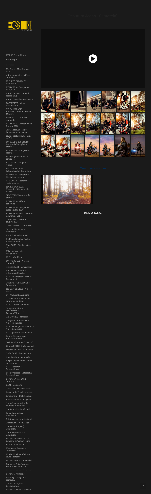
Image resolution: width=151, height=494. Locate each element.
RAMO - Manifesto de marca (19, 99)
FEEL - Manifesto (14, 257)
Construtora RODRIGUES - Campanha (18, 283)
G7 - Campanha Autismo (17, 294)
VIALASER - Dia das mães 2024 (18, 246)
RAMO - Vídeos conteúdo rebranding (18, 94)
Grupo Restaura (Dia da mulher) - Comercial (17, 404)
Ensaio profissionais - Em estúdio (18, 136)
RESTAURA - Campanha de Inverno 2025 (19, 124)
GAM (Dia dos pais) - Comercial (15, 427)
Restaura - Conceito (15, 473)
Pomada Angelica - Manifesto (15, 414)
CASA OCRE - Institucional (18, 353)
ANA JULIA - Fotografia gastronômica (17, 181)
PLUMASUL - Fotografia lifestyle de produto (17, 175)
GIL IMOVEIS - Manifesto (18, 316)
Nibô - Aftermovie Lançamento (14, 252)
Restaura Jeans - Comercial (19, 470)
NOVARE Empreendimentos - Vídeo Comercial (20, 327)
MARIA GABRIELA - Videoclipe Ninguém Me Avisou (17, 189)
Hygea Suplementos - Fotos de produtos (19, 361)
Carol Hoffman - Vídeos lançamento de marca (17, 130)
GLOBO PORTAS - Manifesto (19, 225)
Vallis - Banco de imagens (18, 399)
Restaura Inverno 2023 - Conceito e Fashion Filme (18, 439)
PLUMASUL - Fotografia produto (17, 151)
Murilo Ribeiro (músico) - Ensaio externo (18, 455)
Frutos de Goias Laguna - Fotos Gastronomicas (18, 465)
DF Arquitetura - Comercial (19, 332)
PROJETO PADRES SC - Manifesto (17, 82)
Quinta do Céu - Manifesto (18, 388)
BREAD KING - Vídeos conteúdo (16, 118)
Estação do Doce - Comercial (19, 349)
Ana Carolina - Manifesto (18, 357)
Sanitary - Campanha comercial (16, 478)
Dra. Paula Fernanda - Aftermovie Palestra (16, 271)
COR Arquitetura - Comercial (19, 342)
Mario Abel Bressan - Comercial (16, 449)
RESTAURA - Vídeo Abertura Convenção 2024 (19, 214)
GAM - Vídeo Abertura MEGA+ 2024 (16, 220)
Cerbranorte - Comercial (17, 422)
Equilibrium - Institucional (18, 395)
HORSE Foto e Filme (16, 55)
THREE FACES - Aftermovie (19, 267)
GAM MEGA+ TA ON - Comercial (16, 433)
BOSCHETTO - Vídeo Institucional (15, 104)
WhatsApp (11, 59)
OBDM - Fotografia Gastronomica (15, 484)
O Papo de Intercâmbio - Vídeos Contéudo (17, 321)
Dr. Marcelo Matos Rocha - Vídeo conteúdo (18, 240)
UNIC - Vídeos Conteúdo (17, 304)
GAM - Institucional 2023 (18, 409)
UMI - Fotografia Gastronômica (14, 367)
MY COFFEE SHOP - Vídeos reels (19, 289)
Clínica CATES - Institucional (20, 346)
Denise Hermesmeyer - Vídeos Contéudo (16, 337)
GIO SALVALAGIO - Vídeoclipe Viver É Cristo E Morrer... (18, 111)
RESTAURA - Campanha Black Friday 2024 (17, 208)
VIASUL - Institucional (17, 235)
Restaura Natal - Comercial (19, 460)
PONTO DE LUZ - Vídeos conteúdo (17, 262)
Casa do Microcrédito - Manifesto (16, 230)
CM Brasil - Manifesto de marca (17, 70)
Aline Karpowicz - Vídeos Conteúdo (18, 76)
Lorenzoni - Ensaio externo (19, 392)
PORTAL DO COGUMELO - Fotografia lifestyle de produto (18, 144)
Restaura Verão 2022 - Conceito (16, 379)
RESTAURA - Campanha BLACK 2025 (17, 88)
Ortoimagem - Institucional (19, 419)
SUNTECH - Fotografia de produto (18, 196)
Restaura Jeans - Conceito (18, 489)
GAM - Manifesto (14, 384)
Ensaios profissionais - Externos (17, 157)
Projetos (10, 64)
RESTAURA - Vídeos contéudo (15, 202)
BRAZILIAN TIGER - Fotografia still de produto (18, 169)
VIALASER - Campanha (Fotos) (17, 163)
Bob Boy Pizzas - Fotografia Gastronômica (19, 373)
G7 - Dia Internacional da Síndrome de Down (18, 299)
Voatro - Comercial (15, 444)
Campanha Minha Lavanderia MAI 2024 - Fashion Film (17, 310)
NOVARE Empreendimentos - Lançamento (20, 277)
